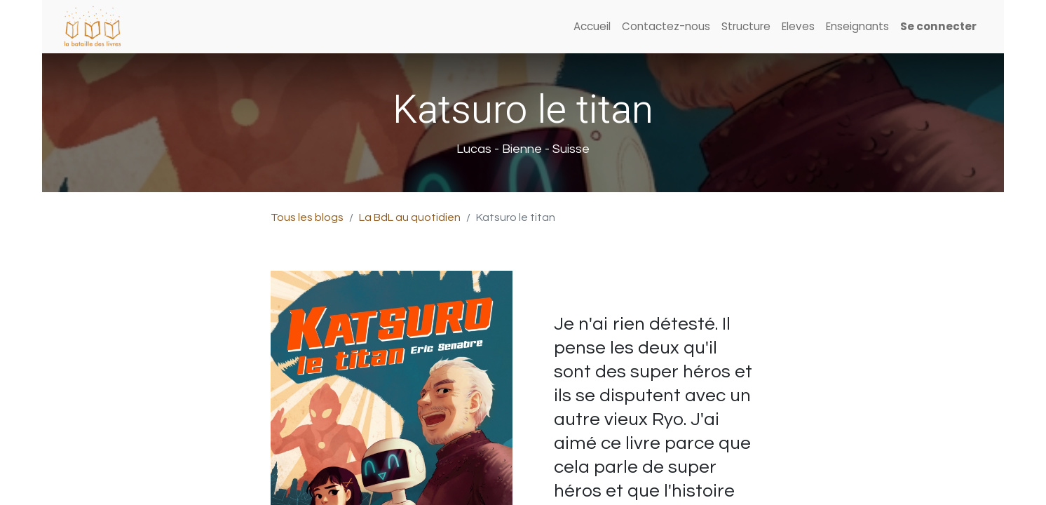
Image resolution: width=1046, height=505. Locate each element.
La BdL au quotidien (410, 217)
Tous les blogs (307, 217)
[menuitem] (592, 27)
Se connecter (938, 26)
